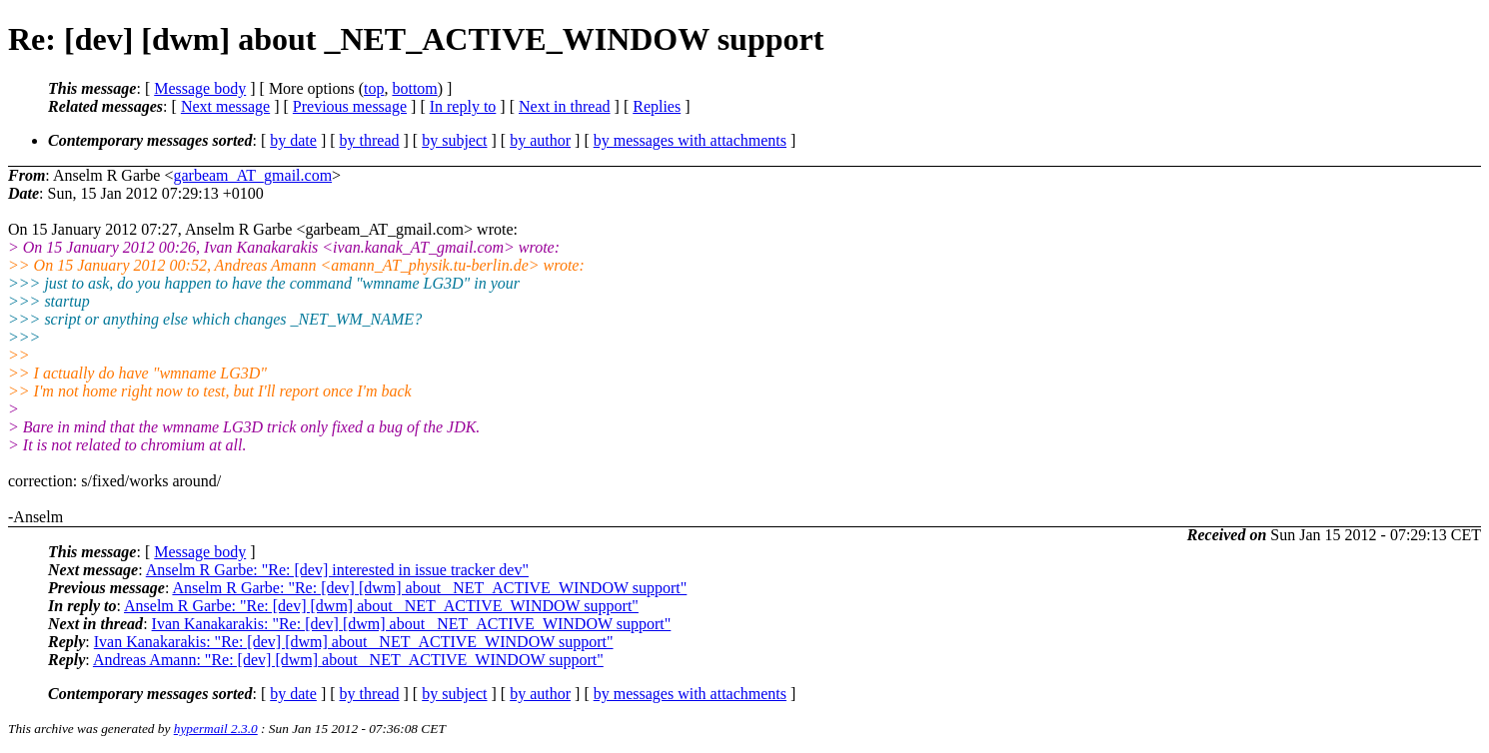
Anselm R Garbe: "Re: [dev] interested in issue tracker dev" (337, 569)
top (374, 88)
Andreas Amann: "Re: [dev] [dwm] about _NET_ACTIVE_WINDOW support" (348, 659)
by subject (454, 140)
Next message (225, 106)
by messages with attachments (690, 140)
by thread (370, 140)
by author (540, 140)
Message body (200, 88)
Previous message (350, 106)
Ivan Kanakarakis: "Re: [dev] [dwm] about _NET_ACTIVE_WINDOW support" (412, 623)
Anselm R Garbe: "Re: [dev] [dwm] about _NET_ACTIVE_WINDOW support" (429, 587)
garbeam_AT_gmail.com (252, 175)
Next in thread (565, 106)
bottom (414, 88)
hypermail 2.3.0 (216, 728)
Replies (657, 106)
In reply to (463, 106)
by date (293, 140)
